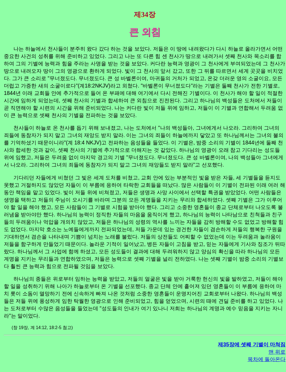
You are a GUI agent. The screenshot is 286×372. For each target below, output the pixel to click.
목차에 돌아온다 (266, 359)
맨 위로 (276, 352)
